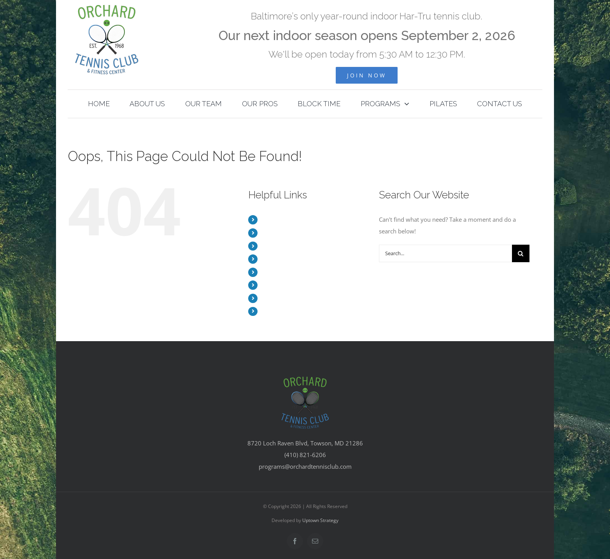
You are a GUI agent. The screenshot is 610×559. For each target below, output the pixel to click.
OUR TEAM (275, 246)
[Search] (520, 253)
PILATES (271, 298)
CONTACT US (278, 311)
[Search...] (445, 253)
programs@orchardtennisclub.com (305, 466)
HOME (269, 219)
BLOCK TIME (277, 272)
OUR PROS (275, 259)
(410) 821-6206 (305, 455)
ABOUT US (274, 233)
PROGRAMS (276, 285)
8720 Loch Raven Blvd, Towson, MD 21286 (305, 443)
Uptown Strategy (320, 520)
